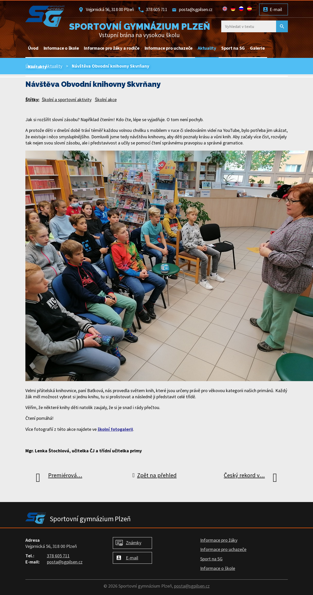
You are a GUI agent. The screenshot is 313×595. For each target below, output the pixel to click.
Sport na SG (233, 48)
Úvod (33, 48)
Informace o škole (61, 48)
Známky (133, 543)
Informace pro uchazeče (169, 48)
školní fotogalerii (115, 429)
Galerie (257, 48)
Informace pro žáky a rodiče (111, 48)
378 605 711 (156, 9)
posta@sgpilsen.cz (196, 9)
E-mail (276, 9)
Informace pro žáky (218, 540)
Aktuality (207, 48)
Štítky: (32, 99)
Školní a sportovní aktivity (67, 99)
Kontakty (37, 67)
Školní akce (106, 99)
